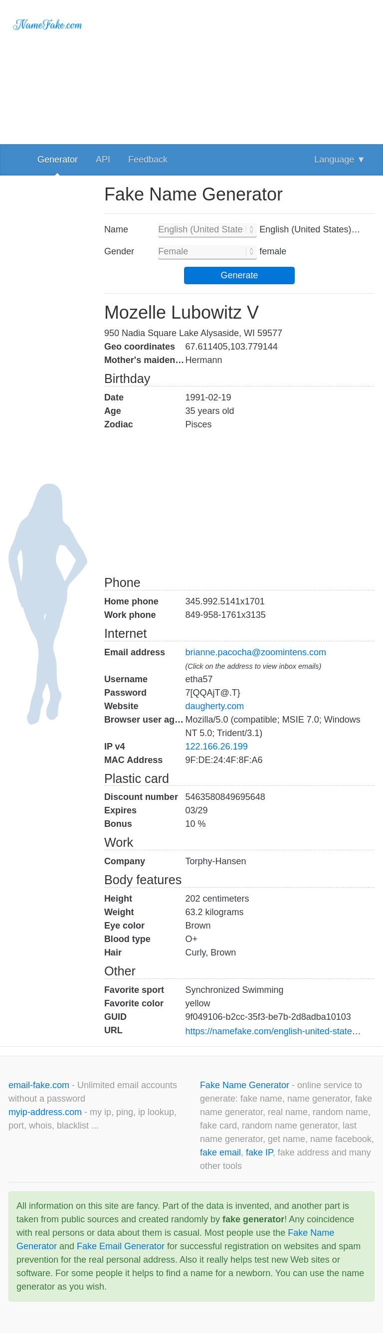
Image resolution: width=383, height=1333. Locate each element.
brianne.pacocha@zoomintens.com (256, 652)
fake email (220, 1152)
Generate (239, 275)
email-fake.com (40, 1085)
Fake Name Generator (246, 1085)
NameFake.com (48, 24)
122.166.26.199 (217, 747)
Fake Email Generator (121, 1246)
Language (340, 160)
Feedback (148, 160)
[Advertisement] (239, 70)
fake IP (259, 1152)
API (103, 160)
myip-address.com (45, 1112)
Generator (57, 160)
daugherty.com (215, 706)
